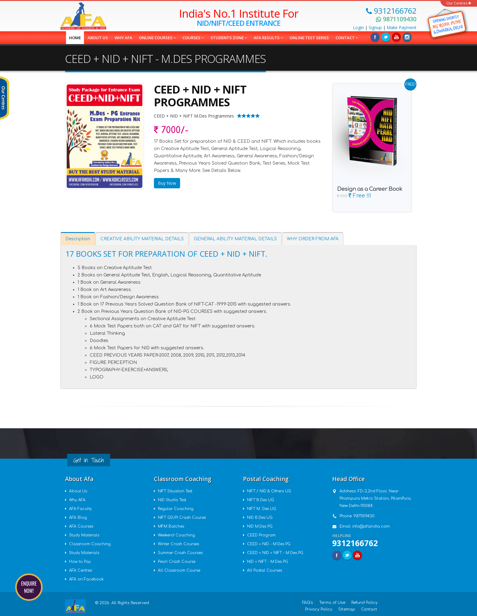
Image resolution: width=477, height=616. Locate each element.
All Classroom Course (180, 570)
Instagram (407, 37)
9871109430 (363, 516)
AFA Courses (81, 526)
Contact (347, 37)
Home (75, 37)
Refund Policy (364, 603)
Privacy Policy (318, 609)
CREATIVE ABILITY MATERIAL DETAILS (142, 239)
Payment (401, 27)
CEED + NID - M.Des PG (269, 544)
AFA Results (268, 37)
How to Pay (80, 562)
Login (358, 27)
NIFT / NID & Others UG (270, 491)
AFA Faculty (80, 509)
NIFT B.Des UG (261, 500)
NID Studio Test (173, 500)
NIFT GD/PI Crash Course (183, 517)
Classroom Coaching (90, 544)
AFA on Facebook (86, 579)
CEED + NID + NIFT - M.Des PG (276, 553)
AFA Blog (78, 517)
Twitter (385, 37)
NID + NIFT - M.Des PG (268, 562)
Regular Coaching (176, 509)
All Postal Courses (265, 570)
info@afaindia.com (371, 526)
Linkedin (396, 37)
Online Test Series (309, 37)
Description (77, 239)
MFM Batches (171, 526)
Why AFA (123, 37)
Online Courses (157, 37)
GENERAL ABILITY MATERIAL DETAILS (235, 239)
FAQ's (307, 603)
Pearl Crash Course (177, 562)
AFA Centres (81, 570)
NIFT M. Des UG (262, 509)
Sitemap (346, 609)
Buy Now (167, 183)
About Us (78, 491)
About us (98, 37)
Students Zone (229, 37)
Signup (375, 27)
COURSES (193, 37)
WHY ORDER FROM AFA (313, 239)
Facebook (375, 37)
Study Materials (85, 535)
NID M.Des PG (260, 526)
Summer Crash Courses (182, 553)
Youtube (357, 555)
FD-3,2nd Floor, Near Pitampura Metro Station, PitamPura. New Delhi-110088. (375, 498)
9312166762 (355, 543)
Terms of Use (332, 603)
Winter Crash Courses (180, 544)
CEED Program (262, 535)
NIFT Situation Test (177, 491)
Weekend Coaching (177, 535)
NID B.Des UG (260, 517)
